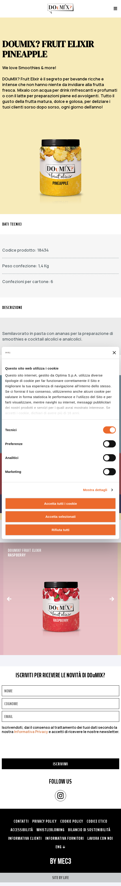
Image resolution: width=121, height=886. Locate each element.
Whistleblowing (51, 829)
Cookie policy (71, 821)
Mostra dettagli (95, 490)
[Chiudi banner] (114, 352)
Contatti (21, 821)
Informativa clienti (25, 838)
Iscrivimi (60, 763)
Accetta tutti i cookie (60, 503)
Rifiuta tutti (60, 530)
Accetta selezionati (60, 516)
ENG (60, 846)
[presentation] (36, 749)
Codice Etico (97, 821)
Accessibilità (22, 829)
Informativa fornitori (64, 838)
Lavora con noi (100, 838)
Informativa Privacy (31, 731)
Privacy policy (44, 821)
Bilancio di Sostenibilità (89, 829)
